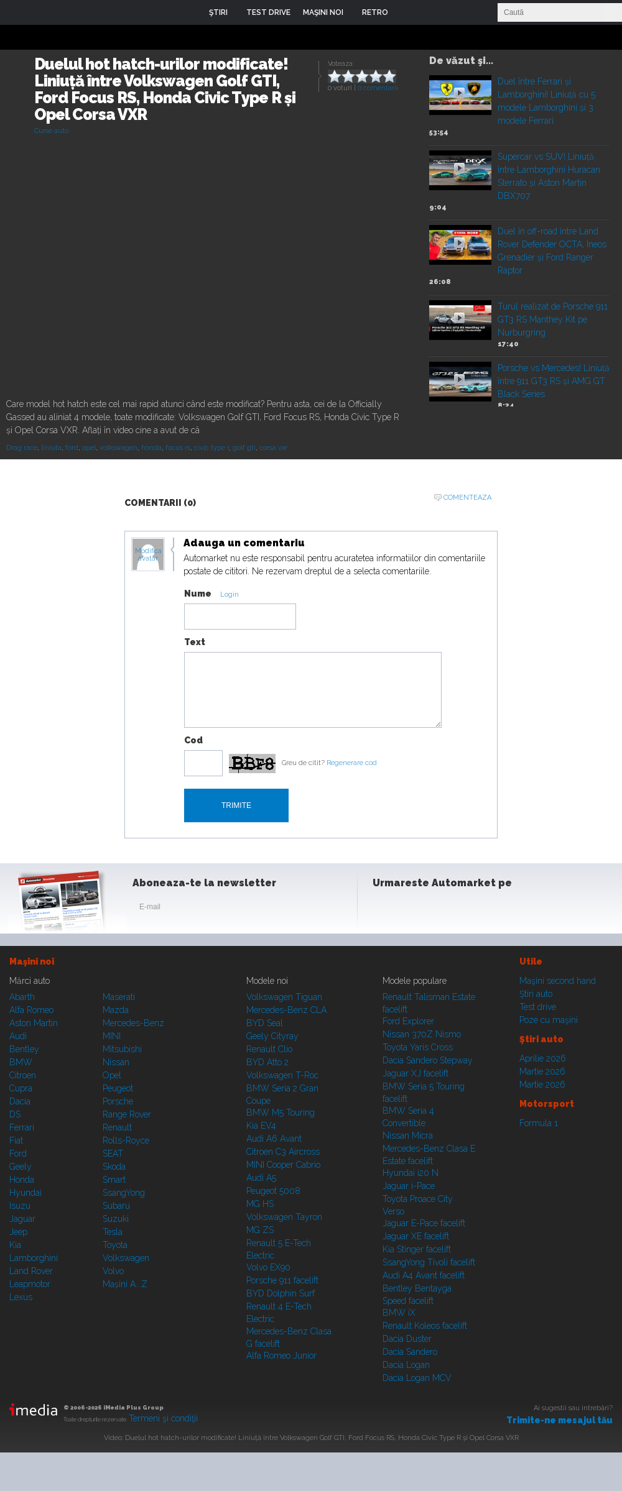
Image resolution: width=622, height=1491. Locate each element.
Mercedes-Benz (133, 1023)
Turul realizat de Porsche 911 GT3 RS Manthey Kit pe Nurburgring (553, 319)
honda (151, 448)
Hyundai (25, 1193)
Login (406, 12)
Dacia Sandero (410, 1352)
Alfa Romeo (31, 1010)
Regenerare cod (352, 763)
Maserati (119, 997)
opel (89, 448)
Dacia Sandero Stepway (428, 1060)
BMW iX (399, 1313)
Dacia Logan (406, 1365)
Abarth (22, 997)
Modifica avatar (148, 555)
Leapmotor (29, 1284)
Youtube (446, 909)
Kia (15, 1245)
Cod (193, 740)
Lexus (20, 1297)
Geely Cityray (272, 1036)
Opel (112, 1075)
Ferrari (21, 1127)
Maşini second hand (557, 981)
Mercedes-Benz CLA (286, 1010)
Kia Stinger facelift (417, 1249)
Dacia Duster (407, 1339)
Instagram (415, 909)
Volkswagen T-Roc (282, 1075)
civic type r (211, 448)
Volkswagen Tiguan (284, 997)
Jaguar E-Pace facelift (424, 1223)
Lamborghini (33, 1258)
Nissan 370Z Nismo (422, 1034)
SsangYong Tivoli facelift (429, 1262)
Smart (114, 1180)
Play (459, 93)
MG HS (260, 1204)
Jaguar (22, 1219)
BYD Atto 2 (267, 1062)
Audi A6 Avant (274, 1139)
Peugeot (118, 1088)
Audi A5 (261, 1178)
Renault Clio (269, 1049)
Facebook (385, 909)
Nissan (116, 1062)
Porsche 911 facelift (282, 1280)
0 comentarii (378, 88)
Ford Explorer (408, 1021)
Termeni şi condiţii (163, 1418)
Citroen (22, 1075)
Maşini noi (31, 961)
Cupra (20, 1088)
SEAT (113, 1153)
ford (71, 448)
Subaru (116, 1206)
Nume (197, 594)
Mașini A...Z (125, 1284)
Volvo (113, 1271)
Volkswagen (126, 1258)
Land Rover (31, 1271)
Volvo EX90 (268, 1267)
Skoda (114, 1167)
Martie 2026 (542, 1071)
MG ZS (260, 1230)
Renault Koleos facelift (425, 1326)
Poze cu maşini (548, 1020)
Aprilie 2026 (542, 1058)
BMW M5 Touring (280, 1112)
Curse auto (51, 131)
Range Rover (127, 1114)
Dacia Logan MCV (417, 1378)
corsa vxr (273, 448)
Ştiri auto (535, 994)
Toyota (115, 1245)
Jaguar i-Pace (409, 1186)
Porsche (118, 1101)
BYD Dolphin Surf (280, 1293)
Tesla (113, 1232)
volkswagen (118, 448)
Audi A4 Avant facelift (424, 1275)
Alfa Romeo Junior (281, 1355)
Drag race (21, 448)
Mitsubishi (122, 1049)
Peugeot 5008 (273, 1191)
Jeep (18, 1232)
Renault (117, 1127)
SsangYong (124, 1193)
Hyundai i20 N (411, 1173)
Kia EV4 (261, 1126)
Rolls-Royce (126, 1140)
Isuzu (19, 1206)
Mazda (116, 1010)
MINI (112, 1036)
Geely (20, 1167)
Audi (18, 1036)
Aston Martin (33, 1023)
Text (194, 642)
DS (15, 1114)
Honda (21, 1180)
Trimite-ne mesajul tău (559, 1420)
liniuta (51, 448)
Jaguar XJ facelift (415, 1073)
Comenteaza (467, 497)
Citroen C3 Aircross (283, 1152)
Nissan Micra (408, 1135)
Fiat (16, 1140)
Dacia (19, 1101)
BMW (20, 1062)
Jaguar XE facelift (416, 1236)
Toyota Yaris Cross (418, 1047)
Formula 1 (538, 1123)
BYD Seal (264, 1023)
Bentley (24, 1049)
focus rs (177, 448)
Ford (18, 1153)
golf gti (244, 448)
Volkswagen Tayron (284, 1217)
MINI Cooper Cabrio (283, 1165)
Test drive (537, 1007)
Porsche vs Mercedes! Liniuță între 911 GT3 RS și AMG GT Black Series (554, 381)
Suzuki (116, 1219)
